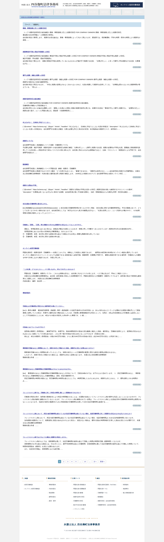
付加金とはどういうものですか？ (34, 327)
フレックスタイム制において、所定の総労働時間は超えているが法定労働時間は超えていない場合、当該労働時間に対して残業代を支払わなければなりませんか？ (77, 413)
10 (85, 461)
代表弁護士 (47, 12)
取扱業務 (51, 493)
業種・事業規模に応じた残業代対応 (35, 28)
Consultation (139, 12)
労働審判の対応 (78, 501)
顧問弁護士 (52, 497)
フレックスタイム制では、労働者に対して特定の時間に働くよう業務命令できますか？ (52, 393)
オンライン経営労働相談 (31, 248)
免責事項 (125, 488)
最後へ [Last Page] (102, 461)
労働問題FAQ (82, 12)
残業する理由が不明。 (30, 185)
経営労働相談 (70, 12)
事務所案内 (36, 12)
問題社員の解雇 (78, 493)
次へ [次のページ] (95, 461)
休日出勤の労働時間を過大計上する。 (35, 204)
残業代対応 (104, 12)
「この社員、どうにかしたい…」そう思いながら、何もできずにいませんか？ (49, 269)
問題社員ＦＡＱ (102, 488)
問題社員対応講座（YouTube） (107, 484)
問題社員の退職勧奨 (79, 488)
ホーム (25, 12)
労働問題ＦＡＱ (102, 493)
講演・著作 (59, 12)
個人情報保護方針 (128, 493)
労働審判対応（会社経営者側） (107, 505)
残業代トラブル (28, 141)
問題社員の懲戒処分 (79, 484)
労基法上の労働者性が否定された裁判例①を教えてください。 (44, 306)
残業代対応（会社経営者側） (107, 501)
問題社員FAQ (93, 12)
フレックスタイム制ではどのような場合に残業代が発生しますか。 (45, 437)
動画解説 (127, 12)
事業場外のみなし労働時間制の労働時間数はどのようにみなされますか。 (47, 369)
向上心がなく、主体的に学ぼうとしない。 (37, 122)
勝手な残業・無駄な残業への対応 (34, 75)
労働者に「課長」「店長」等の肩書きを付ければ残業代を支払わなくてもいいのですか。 (53, 225)
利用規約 (125, 484)
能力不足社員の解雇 (79, 505)
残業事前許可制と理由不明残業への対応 (36, 52)
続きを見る (137, 43)
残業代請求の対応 (78, 497)
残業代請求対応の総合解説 (32, 99)
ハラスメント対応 (78, 509)
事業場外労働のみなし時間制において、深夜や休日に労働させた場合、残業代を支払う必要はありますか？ (58, 348)
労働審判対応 (116, 12)
